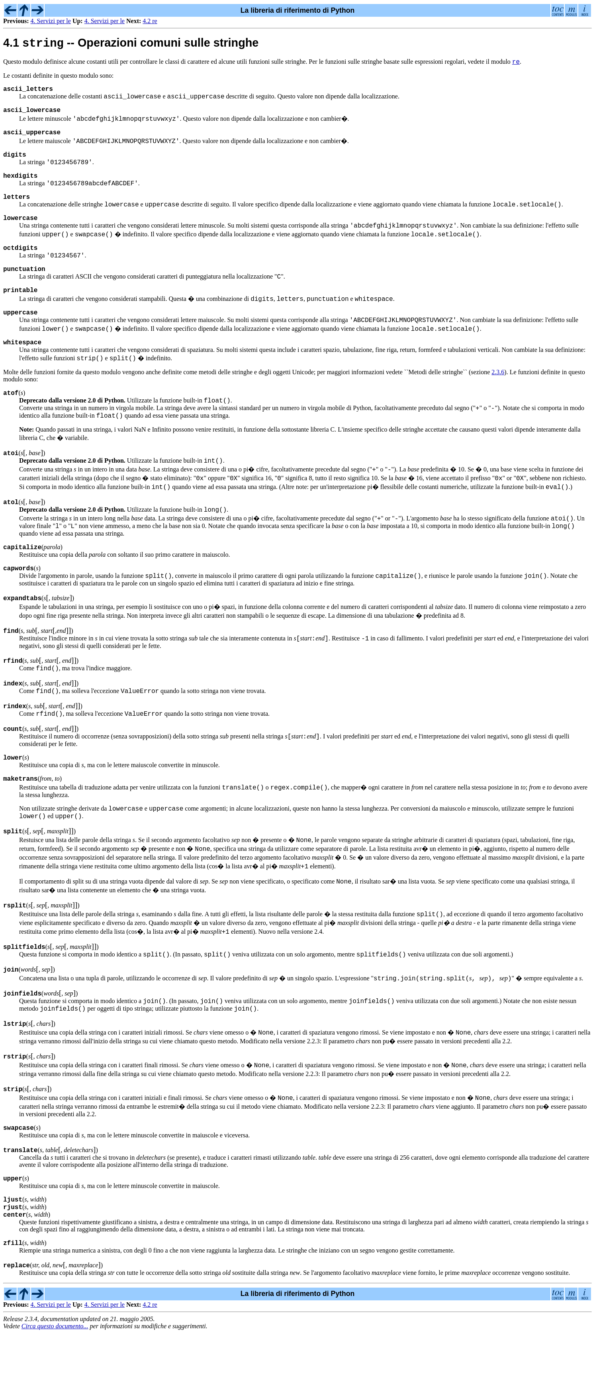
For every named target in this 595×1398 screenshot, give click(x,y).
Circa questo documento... (55, 1391)
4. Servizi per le (51, 21)
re (516, 64)
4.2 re (150, 21)
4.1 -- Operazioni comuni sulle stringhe (130, 44)
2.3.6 (497, 403)
